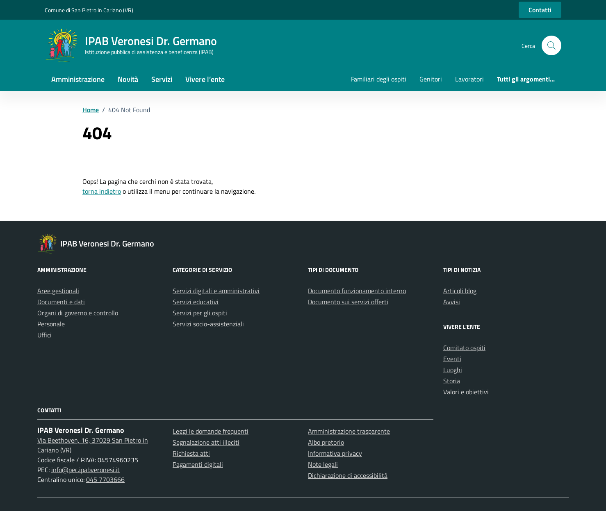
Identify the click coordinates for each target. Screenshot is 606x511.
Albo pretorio (326, 442)
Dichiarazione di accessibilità (347, 475)
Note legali (323, 464)
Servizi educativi (196, 302)
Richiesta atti (191, 453)
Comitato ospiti (464, 348)
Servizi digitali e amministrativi (216, 291)
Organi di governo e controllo (77, 313)
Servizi (161, 79)
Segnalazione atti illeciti (206, 442)
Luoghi (452, 370)
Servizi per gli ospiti (200, 313)
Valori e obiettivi (466, 392)
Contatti (540, 10)
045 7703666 (105, 479)
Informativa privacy (335, 453)
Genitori (430, 79)
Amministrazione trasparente (349, 431)
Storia (451, 381)
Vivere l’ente (205, 79)
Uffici (44, 335)
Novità (128, 79)
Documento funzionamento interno (357, 291)
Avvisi (451, 302)
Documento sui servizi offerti (348, 302)
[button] (551, 45)
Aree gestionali (58, 291)
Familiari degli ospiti (378, 79)
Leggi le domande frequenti (210, 431)
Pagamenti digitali (198, 464)
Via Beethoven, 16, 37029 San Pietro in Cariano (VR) (92, 445)
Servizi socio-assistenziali (208, 324)
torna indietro (101, 191)
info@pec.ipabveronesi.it (85, 470)
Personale (51, 324)
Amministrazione (78, 79)
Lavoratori (469, 79)
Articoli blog (459, 291)
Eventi (452, 359)
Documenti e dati (61, 302)
